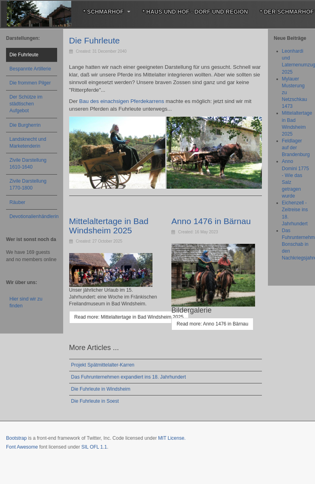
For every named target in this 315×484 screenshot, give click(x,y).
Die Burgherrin (25, 125)
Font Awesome (22, 447)
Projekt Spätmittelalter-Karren (102, 365)
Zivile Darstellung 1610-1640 (28, 163)
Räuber (17, 202)
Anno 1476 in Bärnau (211, 221)
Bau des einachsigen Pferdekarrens (121, 101)
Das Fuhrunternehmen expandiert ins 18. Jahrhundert (128, 377)
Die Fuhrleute (94, 40)
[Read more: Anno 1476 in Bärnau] (212, 324)
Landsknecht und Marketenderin (28, 142)
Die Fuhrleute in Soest (95, 401)
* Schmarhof (106, 11)
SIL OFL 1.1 (94, 447)
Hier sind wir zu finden (26, 302)
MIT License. (171, 438)
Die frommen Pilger (30, 83)
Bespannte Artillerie (30, 69)
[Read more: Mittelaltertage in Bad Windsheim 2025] (129, 317)
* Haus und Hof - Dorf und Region (195, 11)
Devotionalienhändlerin (33, 216)
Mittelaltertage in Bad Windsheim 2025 (108, 225)
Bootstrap (16, 438)
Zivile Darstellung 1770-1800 (28, 184)
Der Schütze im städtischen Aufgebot (26, 103)
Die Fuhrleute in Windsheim (100, 389)
